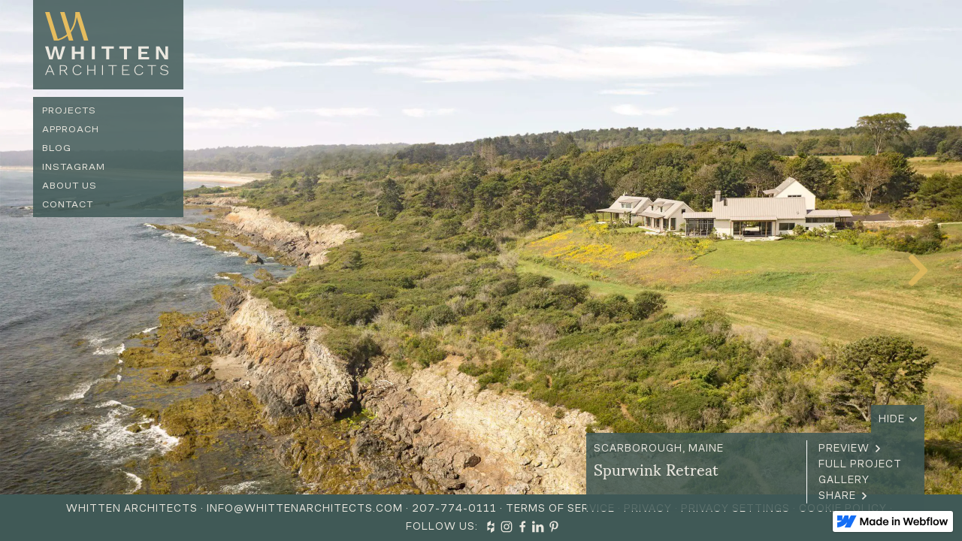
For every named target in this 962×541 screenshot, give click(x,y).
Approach (70, 128)
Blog (56, 147)
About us (69, 185)
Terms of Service (560, 508)
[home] (108, 44)
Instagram (73, 166)
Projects (69, 110)
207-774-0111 (454, 508)
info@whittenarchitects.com (305, 508)
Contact (67, 204)
